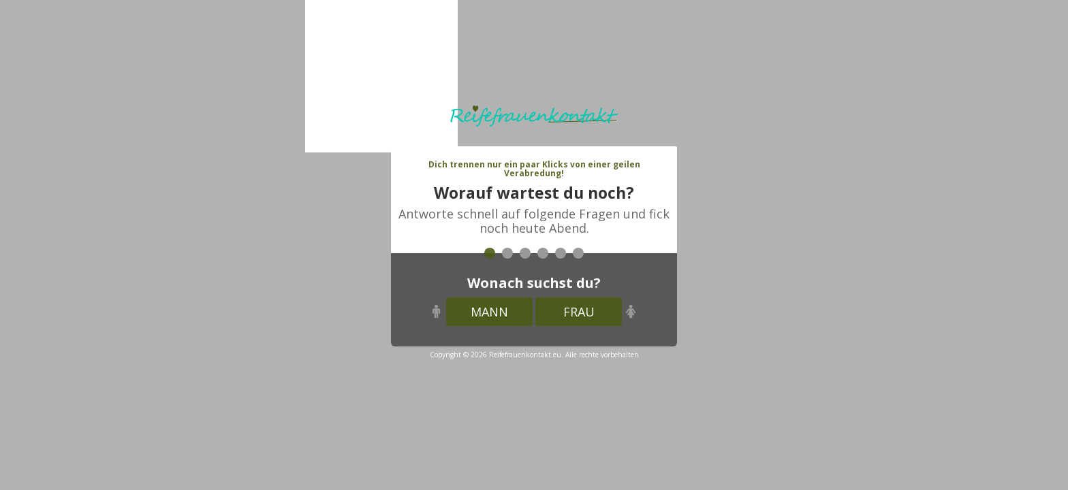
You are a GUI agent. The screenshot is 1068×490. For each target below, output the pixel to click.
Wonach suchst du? (534, 283)
